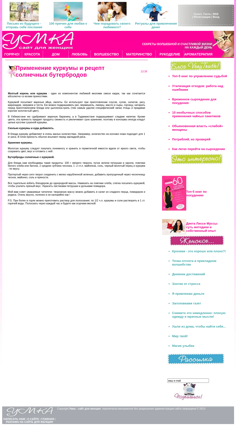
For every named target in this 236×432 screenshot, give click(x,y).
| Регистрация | (202, 16)
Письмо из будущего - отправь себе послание (24, 25)
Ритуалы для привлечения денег (156, 25)
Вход (216, 16)
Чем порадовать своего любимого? (111, 25)
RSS (216, 14)
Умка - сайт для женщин (85, 408)
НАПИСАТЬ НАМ (14, 419)
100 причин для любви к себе (68, 25)
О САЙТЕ (33, 419)
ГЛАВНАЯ (47, 419)
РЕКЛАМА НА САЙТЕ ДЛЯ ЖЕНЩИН (29, 421)
